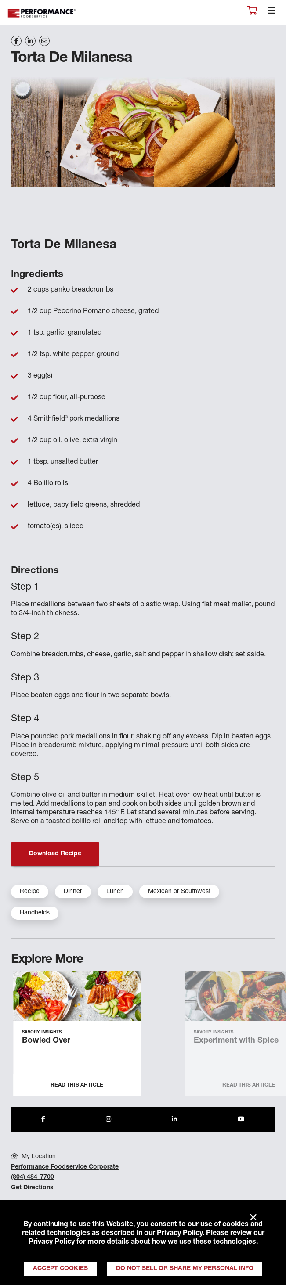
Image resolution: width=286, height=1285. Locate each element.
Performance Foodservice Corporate (65, 1167)
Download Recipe (55, 854)
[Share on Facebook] (16, 41)
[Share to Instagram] (108, 1119)
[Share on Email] (44, 41)
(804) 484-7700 (32, 1177)
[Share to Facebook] (43, 1119)
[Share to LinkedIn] (174, 1119)
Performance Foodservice (42, 13)
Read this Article (77, 1085)
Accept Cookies (60, 1269)
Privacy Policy (180, 1233)
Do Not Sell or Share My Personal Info (184, 1269)
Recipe (30, 892)
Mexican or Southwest (179, 892)
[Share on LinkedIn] (30, 41)
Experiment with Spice (236, 1041)
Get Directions (32, 1188)
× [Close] (253, 1218)
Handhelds (35, 913)
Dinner (73, 892)
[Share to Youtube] (241, 1119)
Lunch (115, 892)
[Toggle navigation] (271, 12)
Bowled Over (46, 1041)
